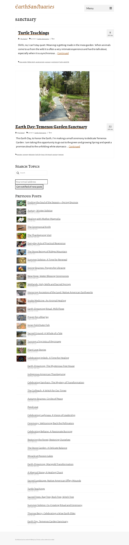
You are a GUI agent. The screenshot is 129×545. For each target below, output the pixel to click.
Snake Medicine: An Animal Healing (47, 300)
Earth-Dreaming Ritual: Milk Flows (46, 308)
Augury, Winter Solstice (40, 210)
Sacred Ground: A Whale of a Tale (45, 333)
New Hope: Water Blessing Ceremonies (48, 276)
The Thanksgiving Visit (39, 235)
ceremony (25, 154)
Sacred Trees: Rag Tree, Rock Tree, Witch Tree (51, 497)
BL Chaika (24, 39)
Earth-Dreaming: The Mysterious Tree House (51, 366)
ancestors (19, 154)
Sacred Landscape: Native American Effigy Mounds (54, 480)
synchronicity (55, 62)
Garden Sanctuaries (43, 39)
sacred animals (40, 62)
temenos (61, 154)
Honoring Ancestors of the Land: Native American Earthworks (60, 292)
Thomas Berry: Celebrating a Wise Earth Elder (52, 513)
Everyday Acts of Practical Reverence (47, 243)
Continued (63, 53)
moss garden (23, 62)
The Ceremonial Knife (39, 227)
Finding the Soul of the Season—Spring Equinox (53, 202)
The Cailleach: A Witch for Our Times (47, 390)
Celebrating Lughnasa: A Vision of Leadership (51, 415)
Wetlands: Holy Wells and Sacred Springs (49, 284)
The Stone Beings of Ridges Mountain (47, 251)
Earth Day (38, 154)
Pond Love (33, 407)
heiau (43, 154)
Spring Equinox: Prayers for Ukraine (46, 267)
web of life (66, 62)
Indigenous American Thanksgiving (47, 374)
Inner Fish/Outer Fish (39, 325)
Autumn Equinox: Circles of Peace (45, 398)
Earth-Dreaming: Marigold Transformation (50, 464)
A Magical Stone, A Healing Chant (45, 472)
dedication (32, 154)
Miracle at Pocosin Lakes (40, 456)
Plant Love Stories (37, 349)
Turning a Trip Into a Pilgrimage (44, 341)
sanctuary (48, 62)
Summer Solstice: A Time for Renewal (47, 259)
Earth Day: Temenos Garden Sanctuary (48, 521)
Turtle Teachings (36, 488)
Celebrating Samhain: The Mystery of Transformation (56, 382)
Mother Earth (31, 62)
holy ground (48, 154)
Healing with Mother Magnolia (44, 218)
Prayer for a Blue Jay (38, 317)
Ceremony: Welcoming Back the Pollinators (51, 423)
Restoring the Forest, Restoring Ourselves (49, 439)
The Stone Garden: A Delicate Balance (47, 448)
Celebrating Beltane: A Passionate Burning (50, 431)
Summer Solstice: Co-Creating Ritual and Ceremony (55, 505)
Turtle (61, 62)
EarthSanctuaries (34, 6)
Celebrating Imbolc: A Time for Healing (48, 357)
